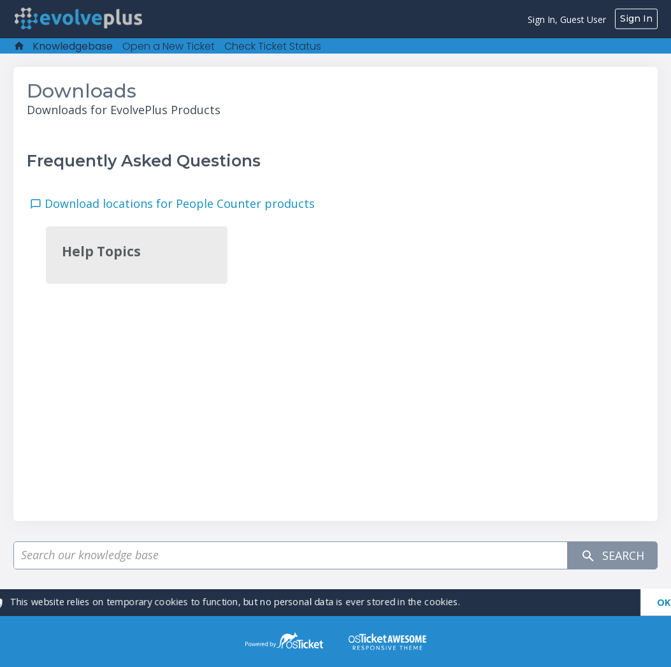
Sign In (636, 18)
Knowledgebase (72, 46)
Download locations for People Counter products (183, 203)
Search (612, 556)
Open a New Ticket (168, 46)
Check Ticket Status (272, 46)
